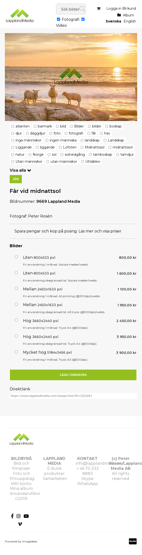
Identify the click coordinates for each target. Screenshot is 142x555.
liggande (47, 147)
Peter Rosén (40, 216)
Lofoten (70, 147)
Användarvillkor (25, 493)
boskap (116, 126)
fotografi (76, 133)
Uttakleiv (92, 161)
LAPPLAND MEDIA (54, 461)
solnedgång (75, 154)
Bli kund (129, 8)
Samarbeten (55, 478)
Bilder (79, 126)
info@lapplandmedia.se (98, 463)
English (130, 21)
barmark (45, 126)
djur (19, 133)
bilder (96, 126)
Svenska (113, 21)
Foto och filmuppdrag (22, 476)
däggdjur (37, 133)
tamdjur (127, 154)
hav (107, 133)
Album (128, 15)
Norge (38, 154)
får (94, 133)
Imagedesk (29, 541)
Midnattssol (94, 147)
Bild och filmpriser (21, 466)
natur (20, 154)
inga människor (28, 140)
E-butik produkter (54, 471)
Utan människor (29, 161)
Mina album (21, 488)
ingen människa (63, 140)
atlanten (23, 126)
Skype (87, 478)
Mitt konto (21, 483)
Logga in (113, 8)
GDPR (21, 498)
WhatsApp (87, 483)
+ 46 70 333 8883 (88, 471)
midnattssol (123, 147)
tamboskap (102, 154)
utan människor (64, 161)
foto (57, 133)
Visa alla (18, 170)
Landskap (116, 140)
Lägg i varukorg (73, 375)
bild (63, 126)
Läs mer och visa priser (100, 231)
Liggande (24, 147)
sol (54, 154)
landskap (92, 140)
